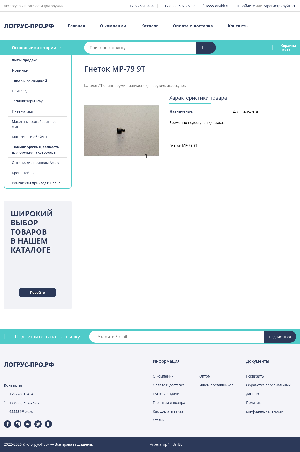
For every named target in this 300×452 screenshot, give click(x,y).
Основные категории (34, 47)
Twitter (34, 420)
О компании (113, 26)
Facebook (4, 420)
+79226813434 (142, 5)
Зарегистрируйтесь (279, 5)
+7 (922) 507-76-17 (179, 5)
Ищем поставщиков (216, 385)
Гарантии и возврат (170, 402)
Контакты (238, 26)
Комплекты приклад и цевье (36, 183)
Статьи (159, 420)
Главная (76, 26)
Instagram (14, 420)
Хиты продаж (24, 60)
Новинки (20, 70)
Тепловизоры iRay (27, 101)
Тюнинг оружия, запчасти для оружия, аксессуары (36, 150)
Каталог (149, 26)
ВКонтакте (24, 420)
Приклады (20, 90)
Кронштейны (23, 172)
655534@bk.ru (218, 5)
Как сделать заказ (168, 411)
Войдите (247, 5)
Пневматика (22, 111)
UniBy (177, 444)
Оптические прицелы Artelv (35, 162)
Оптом (205, 376)
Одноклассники (46, 420)
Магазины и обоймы (29, 136)
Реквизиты (255, 376)
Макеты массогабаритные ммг (34, 124)
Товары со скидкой (29, 80)
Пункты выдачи (166, 393)
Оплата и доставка (193, 26)
